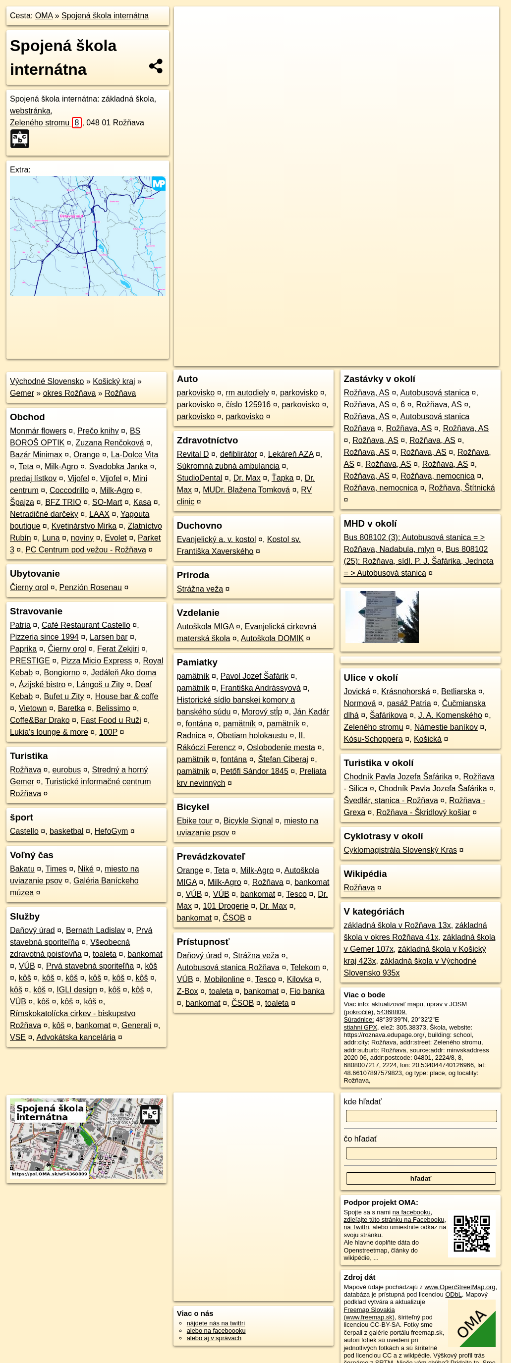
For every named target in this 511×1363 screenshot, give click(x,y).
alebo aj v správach (214, 1338)
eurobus (66, 769)
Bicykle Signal (248, 821)
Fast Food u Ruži (111, 720)
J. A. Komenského (450, 715)
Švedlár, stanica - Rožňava (391, 800)
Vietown (33, 708)
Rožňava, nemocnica (437, 476)
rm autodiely (247, 392)
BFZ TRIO (63, 502)
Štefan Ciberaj (283, 759)
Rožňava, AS (367, 392)
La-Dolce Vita (135, 454)
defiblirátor (238, 454)
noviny (82, 538)
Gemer (22, 393)
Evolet (115, 538)
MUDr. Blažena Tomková (246, 490)
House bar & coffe (127, 696)
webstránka (30, 111)
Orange (86, 454)
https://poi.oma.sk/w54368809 (456, 359)
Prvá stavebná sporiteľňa (90, 966)
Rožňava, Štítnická (462, 488)
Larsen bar (109, 637)
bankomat (144, 954)
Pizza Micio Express (96, 660)
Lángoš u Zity (100, 684)
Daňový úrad (32, 930)
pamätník (193, 676)
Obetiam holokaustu (252, 735)
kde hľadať (363, 1101)
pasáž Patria (409, 703)
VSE (18, 1037)
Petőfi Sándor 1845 (254, 771)
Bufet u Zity (64, 696)
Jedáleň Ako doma (124, 672)
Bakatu (22, 869)
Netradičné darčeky (44, 514)
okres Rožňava (69, 393)
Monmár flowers (38, 431)
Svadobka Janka (118, 466)
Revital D (193, 454)
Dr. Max (247, 478)
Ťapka (282, 478)
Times (56, 869)
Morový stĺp (262, 712)
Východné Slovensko (47, 381)
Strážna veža (200, 589)
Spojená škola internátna (105, 15)
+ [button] (191, 23)
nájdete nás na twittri (216, 1323)
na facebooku (412, 1212)
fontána (199, 723)
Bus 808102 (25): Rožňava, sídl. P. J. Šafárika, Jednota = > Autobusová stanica (419, 561)
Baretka (71, 708)
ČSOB (234, 918)
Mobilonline (224, 979)
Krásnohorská (405, 691)
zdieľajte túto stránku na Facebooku (394, 1219)
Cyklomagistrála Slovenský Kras (400, 850)
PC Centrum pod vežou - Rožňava (85, 549)
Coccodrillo (69, 490)
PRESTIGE (30, 660)
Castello (24, 831)
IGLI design (77, 989)
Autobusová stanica (434, 392)
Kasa (142, 502)
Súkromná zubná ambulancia (228, 466)
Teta (26, 466)
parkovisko (196, 392)
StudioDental (200, 478)
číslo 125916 (248, 404)
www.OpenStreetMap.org (459, 1287)
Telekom (305, 967)
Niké (86, 869)
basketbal (67, 831)
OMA (44, 15)
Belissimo (113, 708)
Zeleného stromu (46, 122)
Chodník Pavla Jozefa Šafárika (398, 776)
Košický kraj (114, 381)
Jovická (357, 691)
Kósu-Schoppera (373, 739)
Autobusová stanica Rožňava (228, 967)
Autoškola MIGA (205, 626)
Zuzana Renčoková (110, 442)
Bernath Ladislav (95, 930)
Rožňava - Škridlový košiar (423, 812)
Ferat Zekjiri (118, 649)
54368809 (391, 1012)
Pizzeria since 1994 (44, 637)
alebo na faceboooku (216, 1330)
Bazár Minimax (36, 454)
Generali (136, 1025)
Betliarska (458, 691)
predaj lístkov (33, 478)
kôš (151, 966)
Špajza (22, 502)
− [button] (191, 38)
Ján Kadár (311, 712)
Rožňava (120, 393)
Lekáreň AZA (291, 454)
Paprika (23, 649)
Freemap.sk (384, 359)
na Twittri (356, 1227)
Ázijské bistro (42, 684)
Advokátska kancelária (75, 1037)
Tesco (296, 894)
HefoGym (111, 831)
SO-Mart (107, 502)
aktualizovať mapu (397, 1004)
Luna (51, 538)
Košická (428, 739)
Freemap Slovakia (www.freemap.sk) (369, 1313)
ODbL (453, 1294)
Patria (20, 625)
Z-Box (187, 991)
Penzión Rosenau (90, 587)
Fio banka (306, 991)
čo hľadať (361, 1139)
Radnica (191, 735)
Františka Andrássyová (261, 688)
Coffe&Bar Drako (40, 720)
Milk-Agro (61, 466)
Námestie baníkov (446, 727)
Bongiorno (62, 672)
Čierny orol (29, 587)
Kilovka (300, 979)
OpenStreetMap (333, 359)
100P (108, 732)
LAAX (99, 514)
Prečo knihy (98, 431)
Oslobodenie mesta (281, 747)
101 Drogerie (226, 906)
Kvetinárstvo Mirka (84, 526)
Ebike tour (195, 821)
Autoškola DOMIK (272, 638)
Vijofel (78, 478)
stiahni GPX (361, 1027)
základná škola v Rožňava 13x (397, 925)
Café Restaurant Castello (86, 625)
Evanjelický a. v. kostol (216, 539)
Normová (360, 703)
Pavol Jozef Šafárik (254, 676)
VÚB (27, 966)
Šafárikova (388, 715)
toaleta (104, 954)
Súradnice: (359, 1019)
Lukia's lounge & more (49, 732)
